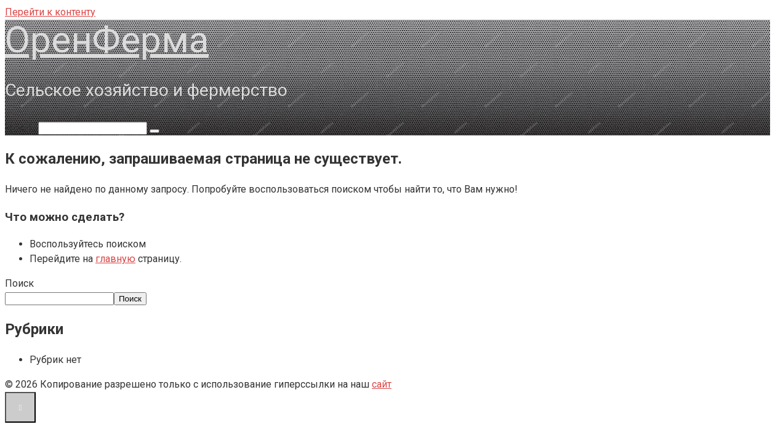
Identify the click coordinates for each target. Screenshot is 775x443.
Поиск (19, 283)
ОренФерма (107, 40)
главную (115, 259)
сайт (382, 384)
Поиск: (21, 128)
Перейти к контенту (50, 12)
